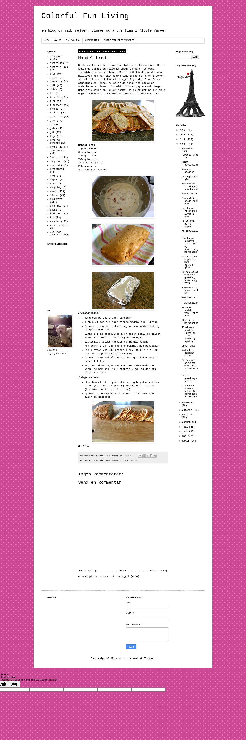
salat (53, 183)
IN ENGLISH (73, 40)
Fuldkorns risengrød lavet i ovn (189, 212)
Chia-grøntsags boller (189, 379)
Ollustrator (118, 658)
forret (54, 109)
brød (53, 74)
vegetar (55, 221)
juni (185, 431)
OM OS (57, 40)
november (187, 402)
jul (52, 132)
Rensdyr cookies (188, 170)
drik (53, 85)
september (188, 414)
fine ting (56, 97)
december (187, 148)
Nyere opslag (87, 571)
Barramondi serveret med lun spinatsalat (190, 366)
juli (185, 427)
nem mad (55, 165)
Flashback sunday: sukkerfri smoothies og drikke (189, 391)
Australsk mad (101, 460)
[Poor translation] (14, 684)
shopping (55, 187)
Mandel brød (189, 194)
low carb (55, 157)
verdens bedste (59, 225)
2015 (183, 135)
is (51, 124)
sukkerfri (56, 199)
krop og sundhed (55, 141)
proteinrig (57, 169)
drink (53, 89)
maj (185, 436)
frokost (55, 112)
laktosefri (57, 150)
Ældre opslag (158, 571)
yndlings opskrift (55, 233)
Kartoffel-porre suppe (188, 224)
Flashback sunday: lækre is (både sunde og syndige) (189, 334)
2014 (183, 139)
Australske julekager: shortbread (190, 187)
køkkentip (56, 147)
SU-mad (54, 195)
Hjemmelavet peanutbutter (190, 290)
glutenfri (56, 117)
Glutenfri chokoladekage (190, 201)
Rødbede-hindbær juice (188, 353)
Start (123, 571)
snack (134, 460)
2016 (183, 130)
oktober (187, 410)
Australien (57, 63)
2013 (183, 144)
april (186, 441)
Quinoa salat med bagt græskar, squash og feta (190, 278)
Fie (52, 93)
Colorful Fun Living (85, 16)
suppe (53, 210)
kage (125, 460)
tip (52, 217)
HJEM (46, 40)
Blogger (148, 658)
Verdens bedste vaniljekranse (190, 311)
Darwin (54, 77)
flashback (56, 105)
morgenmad (56, 161)
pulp (53, 176)
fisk (53, 101)
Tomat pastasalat (190, 163)
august (187, 422)
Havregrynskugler (190, 178)
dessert (116, 460)
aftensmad (56, 56)
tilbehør (55, 213)
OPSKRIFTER (92, 40)
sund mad (55, 206)
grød (53, 120)
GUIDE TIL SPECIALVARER (119, 40)
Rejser (54, 179)
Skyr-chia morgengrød (190, 321)
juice (53, 128)
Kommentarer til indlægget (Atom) (117, 576)
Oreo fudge (188, 346)
